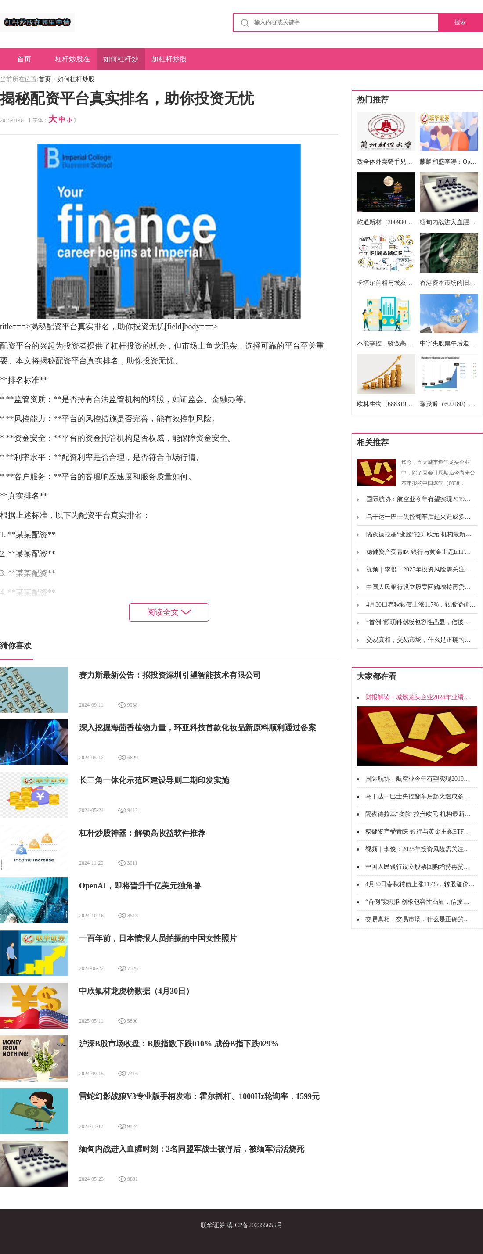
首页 (24, 59)
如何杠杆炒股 (120, 62)
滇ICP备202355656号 (254, 1225)
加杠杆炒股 (169, 59)
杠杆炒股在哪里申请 (72, 62)
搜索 (460, 22)
